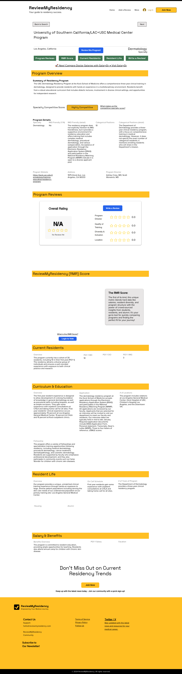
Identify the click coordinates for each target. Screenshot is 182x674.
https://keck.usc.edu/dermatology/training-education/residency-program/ (43, 178)
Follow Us (79, 626)
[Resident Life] (114, 58)
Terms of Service (82, 619)
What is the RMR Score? (67, 334)
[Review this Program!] (91, 50)
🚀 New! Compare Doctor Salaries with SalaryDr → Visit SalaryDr (91, 65)
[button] (166, 10)
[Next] (142, 24)
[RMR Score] (67, 58)
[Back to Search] (41, 24)
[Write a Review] (112, 208)
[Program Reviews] (45, 58)
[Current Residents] (90, 58)
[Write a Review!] (137, 58)
